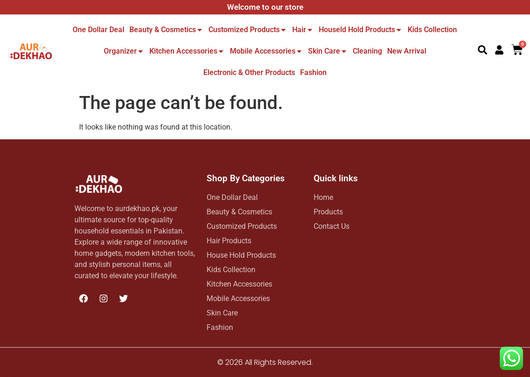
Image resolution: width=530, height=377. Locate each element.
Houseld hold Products (361, 29)
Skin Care (328, 51)
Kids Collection (432, 29)
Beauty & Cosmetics (166, 29)
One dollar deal (98, 29)
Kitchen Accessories (187, 51)
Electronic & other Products (249, 72)
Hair (303, 29)
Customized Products (247, 29)
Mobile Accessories (266, 51)
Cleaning (367, 51)
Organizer (124, 51)
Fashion (313, 72)
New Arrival (406, 51)
